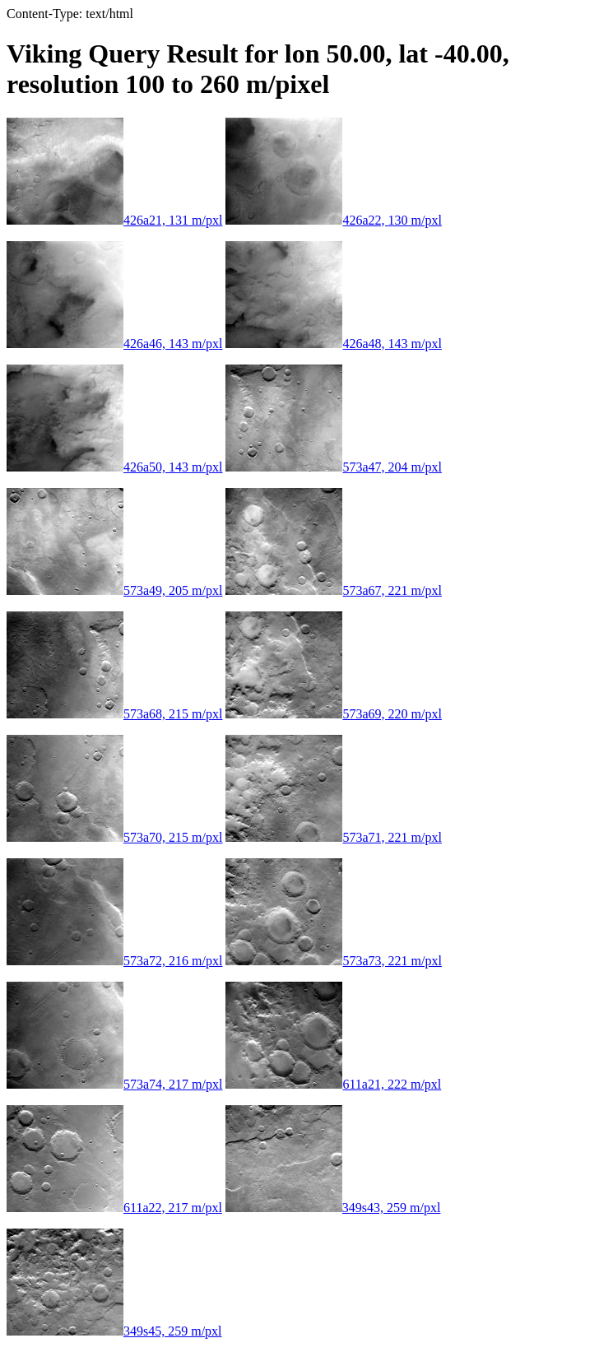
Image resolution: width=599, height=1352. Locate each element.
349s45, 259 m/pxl (114, 1331)
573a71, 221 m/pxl (333, 837)
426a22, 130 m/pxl (333, 220)
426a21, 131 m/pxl (114, 220)
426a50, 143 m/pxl (114, 467)
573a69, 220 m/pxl (333, 714)
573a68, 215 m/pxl (114, 714)
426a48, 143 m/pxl (333, 344)
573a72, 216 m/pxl (114, 961)
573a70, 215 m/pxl (114, 837)
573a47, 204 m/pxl (333, 467)
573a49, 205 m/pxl (114, 590)
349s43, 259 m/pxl (333, 1208)
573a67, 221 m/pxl (333, 590)
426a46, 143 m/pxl (114, 344)
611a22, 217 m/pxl (114, 1208)
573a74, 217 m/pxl (114, 1084)
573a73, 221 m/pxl (333, 961)
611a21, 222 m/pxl (333, 1084)
